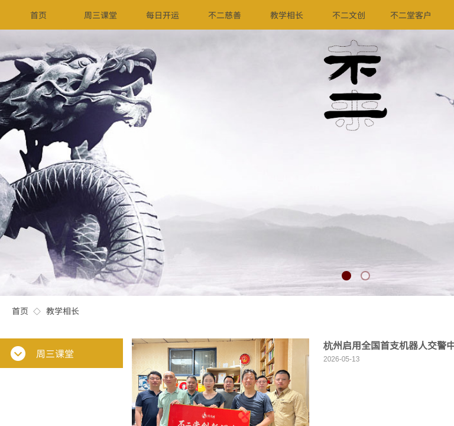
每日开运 (162, 15)
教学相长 (62, 311)
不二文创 (348, 15)
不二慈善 (224, 15)
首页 (20, 311)
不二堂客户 (411, 15)
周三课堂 (100, 15)
